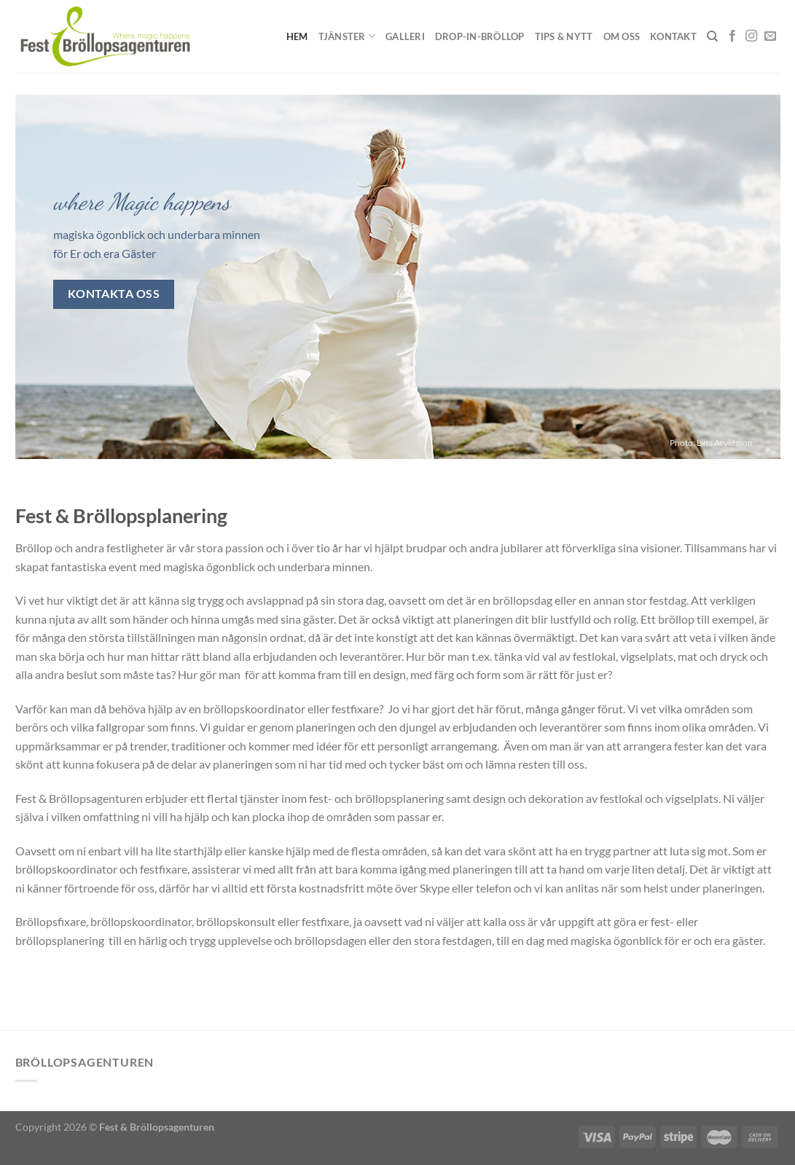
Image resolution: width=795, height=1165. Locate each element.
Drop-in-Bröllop (480, 36)
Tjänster (347, 36)
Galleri (405, 36)
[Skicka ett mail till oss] (770, 36)
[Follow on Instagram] (751, 36)
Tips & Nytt (564, 36)
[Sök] (712, 36)
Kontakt (673, 36)
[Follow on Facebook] (732, 36)
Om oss (622, 36)
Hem (297, 36)
